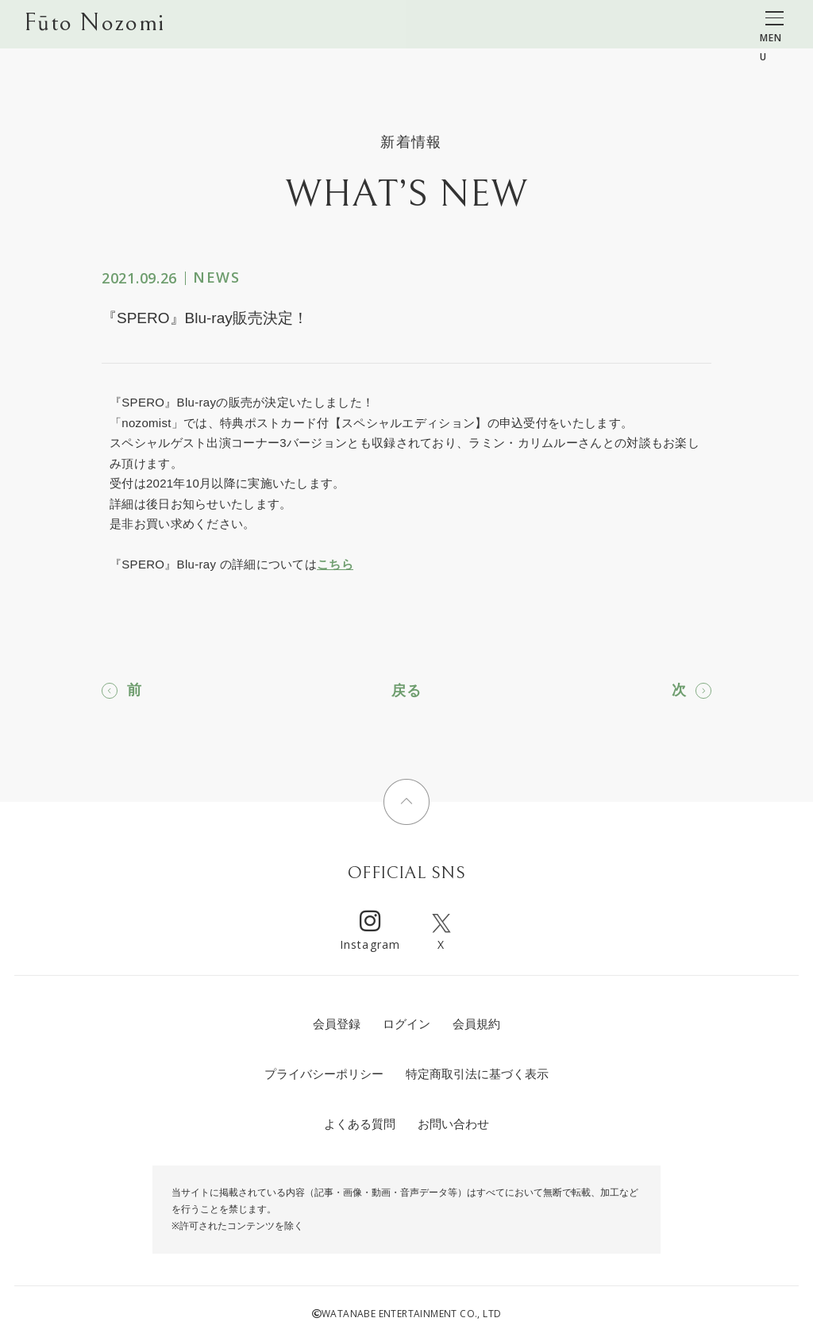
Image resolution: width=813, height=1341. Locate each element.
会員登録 (336, 1024)
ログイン (406, 1024)
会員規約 (476, 1024)
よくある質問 (359, 1124)
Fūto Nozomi (94, 24)
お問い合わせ (453, 1124)
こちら (335, 564)
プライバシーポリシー (323, 1074)
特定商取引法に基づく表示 (477, 1074)
